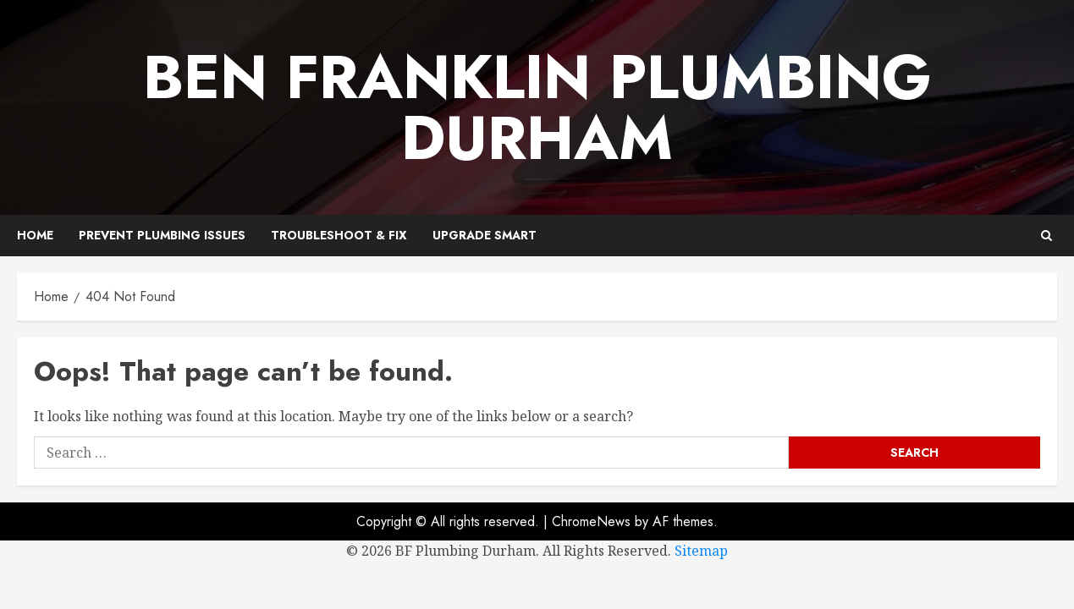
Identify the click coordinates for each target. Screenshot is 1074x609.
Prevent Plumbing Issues (162, 235)
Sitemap (701, 550)
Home (35, 235)
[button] (1046, 235)
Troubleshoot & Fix (339, 235)
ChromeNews (591, 521)
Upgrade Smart (484, 235)
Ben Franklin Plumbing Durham (537, 107)
